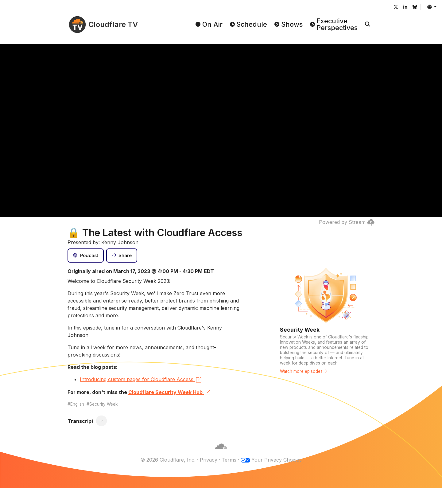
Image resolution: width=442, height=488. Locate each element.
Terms (229, 460)
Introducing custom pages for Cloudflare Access (141, 380)
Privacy (208, 460)
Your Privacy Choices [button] (276, 460)
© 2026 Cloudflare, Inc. (168, 460)
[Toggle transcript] (101, 421)
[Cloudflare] (221, 452)
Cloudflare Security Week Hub (169, 392)
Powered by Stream (346, 222)
